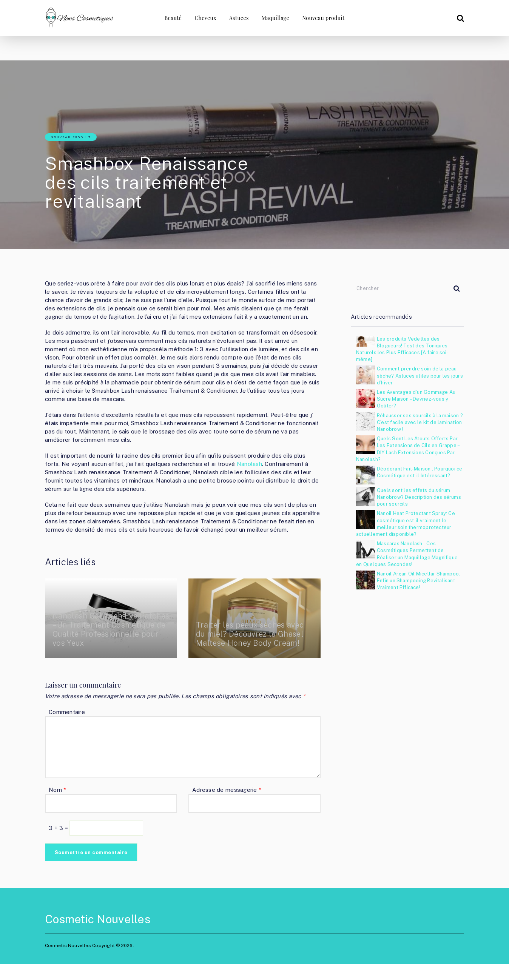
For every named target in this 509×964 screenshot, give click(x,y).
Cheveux (205, 18)
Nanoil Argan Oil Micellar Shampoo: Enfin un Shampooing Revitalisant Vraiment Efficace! (418, 580)
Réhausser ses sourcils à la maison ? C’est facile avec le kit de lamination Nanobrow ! (420, 422)
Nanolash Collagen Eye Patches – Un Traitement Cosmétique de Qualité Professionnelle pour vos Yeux (110, 629)
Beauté (173, 18)
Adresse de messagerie (226, 790)
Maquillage (275, 18)
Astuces (239, 18)
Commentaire (67, 712)
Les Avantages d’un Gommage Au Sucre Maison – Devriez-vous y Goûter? (416, 399)
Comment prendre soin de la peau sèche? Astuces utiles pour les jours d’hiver (420, 375)
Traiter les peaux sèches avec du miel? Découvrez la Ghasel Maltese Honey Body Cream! (250, 634)
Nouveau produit (323, 18)
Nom (57, 790)
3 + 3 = (59, 828)
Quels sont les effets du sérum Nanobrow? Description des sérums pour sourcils (419, 497)
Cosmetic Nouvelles (97, 919)
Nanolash (249, 464)
